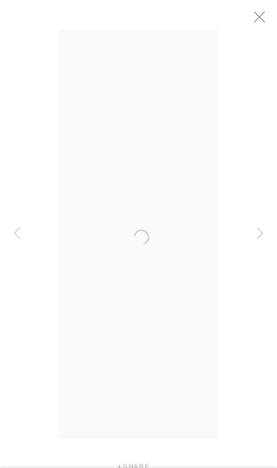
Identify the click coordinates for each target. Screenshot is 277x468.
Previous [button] (17, 234)
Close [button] (264, 20)
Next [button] (260, 234)
